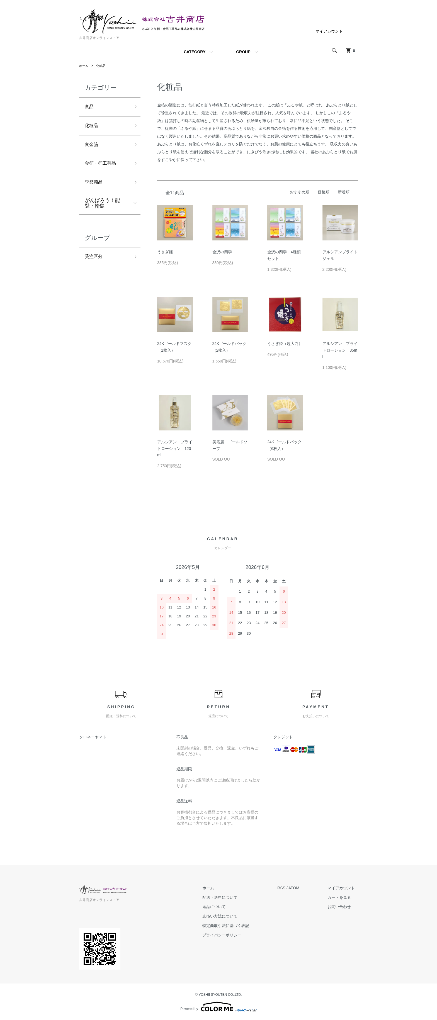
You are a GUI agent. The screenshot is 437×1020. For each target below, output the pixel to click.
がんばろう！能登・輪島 (102, 208)
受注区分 (95, 262)
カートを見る (342, 897)
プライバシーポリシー (231, 935)
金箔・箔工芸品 (102, 167)
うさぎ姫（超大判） (284, 343)
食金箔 (92, 147)
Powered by (218, 1007)
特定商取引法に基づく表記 (235, 925)
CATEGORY (194, 52)
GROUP (243, 52)
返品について (223, 906)
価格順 (323, 192)
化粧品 (102, 66)
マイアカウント (329, 31)
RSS (287, 888)
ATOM (300, 888)
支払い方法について (229, 916)
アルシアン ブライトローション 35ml (340, 350)
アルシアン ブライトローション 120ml (174, 448)
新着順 (343, 192)
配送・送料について (229, 897)
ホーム (84, 66)
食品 (90, 107)
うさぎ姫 (165, 252)
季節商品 (95, 187)
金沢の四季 (222, 252)
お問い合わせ (342, 906)
